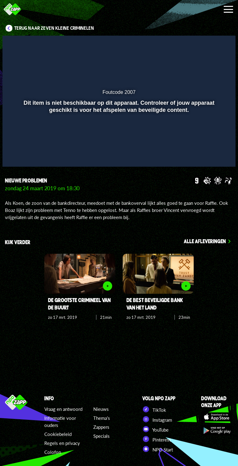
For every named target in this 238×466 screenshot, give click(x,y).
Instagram (157, 419)
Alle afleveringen (205, 241)
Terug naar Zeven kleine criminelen (54, 28)
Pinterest (156, 439)
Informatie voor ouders (60, 421)
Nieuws (101, 409)
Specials (101, 436)
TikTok (154, 409)
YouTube (155, 429)
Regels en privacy (62, 443)
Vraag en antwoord (63, 409)
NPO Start (157, 449)
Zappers (101, 427)
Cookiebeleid (58, 434)
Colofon (52, 452)
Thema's (101, 418)
